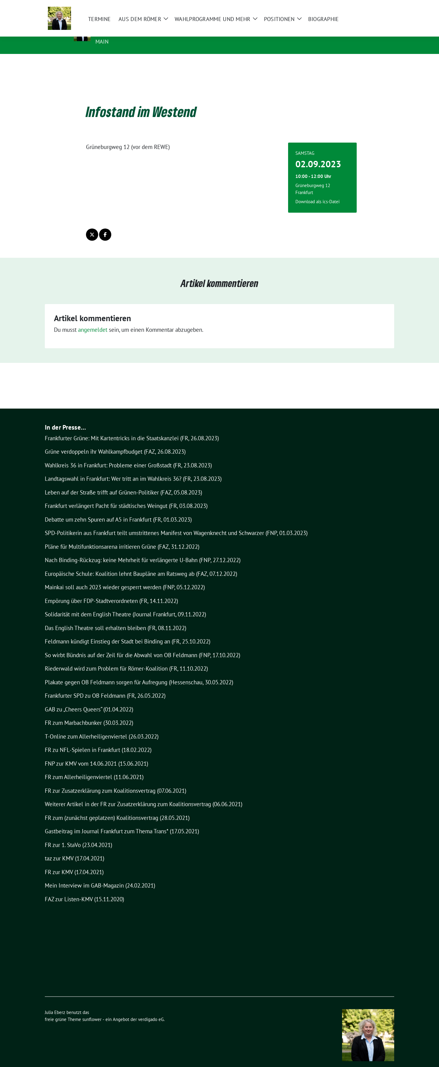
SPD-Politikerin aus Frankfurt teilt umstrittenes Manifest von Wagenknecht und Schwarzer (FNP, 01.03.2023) (176, 523)
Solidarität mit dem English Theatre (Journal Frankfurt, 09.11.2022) (125, 604)
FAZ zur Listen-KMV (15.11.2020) (84, 889)
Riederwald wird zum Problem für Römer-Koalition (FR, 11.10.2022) (126, 659)
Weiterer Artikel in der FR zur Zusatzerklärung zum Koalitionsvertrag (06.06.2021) (143, 794)
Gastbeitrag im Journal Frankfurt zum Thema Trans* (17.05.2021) (122, 821)
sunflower (92, 1010)
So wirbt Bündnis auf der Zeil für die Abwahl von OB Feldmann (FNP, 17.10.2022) (142, 645)
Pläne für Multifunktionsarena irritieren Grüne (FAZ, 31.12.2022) (122, 537)
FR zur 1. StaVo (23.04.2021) (78, 835)
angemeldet (92, 320)
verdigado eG (151, 1010)
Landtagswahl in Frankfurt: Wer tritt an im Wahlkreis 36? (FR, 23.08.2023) (133, 469)
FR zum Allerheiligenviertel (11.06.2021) (94, 767)
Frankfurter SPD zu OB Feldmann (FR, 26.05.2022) (105, 686)
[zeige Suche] (383, 6)
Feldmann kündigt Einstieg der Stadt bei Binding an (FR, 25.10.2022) (127, 632)
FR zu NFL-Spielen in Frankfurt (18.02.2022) (98, 740)
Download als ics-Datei (317, 192)
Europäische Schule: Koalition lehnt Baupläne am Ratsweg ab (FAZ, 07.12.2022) (141, 564)
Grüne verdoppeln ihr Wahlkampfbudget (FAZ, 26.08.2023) (115, 442)
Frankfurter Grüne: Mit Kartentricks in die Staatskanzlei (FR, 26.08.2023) (132, 428)
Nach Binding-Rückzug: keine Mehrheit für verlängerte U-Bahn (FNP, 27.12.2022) (143, 550)
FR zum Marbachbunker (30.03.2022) (89, 713)
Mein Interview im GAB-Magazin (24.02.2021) (100, 876)
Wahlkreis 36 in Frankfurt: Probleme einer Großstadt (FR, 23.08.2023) (128, 455)
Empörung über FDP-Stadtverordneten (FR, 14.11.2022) (111, 591)
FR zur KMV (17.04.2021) (74, 862)
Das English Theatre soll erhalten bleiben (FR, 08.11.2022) (115, 618)
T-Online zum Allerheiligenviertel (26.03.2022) (102, 727)
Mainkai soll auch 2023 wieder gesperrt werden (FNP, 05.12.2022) (125, 577)
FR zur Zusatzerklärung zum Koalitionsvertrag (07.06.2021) (115, 781)
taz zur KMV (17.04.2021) (74, 849)
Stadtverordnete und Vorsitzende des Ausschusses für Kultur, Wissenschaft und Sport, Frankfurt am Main (241, 37)
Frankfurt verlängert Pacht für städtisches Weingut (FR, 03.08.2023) (126, 496)
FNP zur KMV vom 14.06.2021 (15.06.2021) (96, 754)
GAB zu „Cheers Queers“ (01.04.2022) (89, 700)
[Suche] (374, 6)
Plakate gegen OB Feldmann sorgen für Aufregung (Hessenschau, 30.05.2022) (139, 672)
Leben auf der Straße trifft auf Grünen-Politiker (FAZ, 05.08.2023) (123, 483)
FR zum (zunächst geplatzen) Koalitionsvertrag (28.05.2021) (117, 808)
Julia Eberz (114, 24)
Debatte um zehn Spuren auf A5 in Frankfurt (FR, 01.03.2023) (118, 510)
